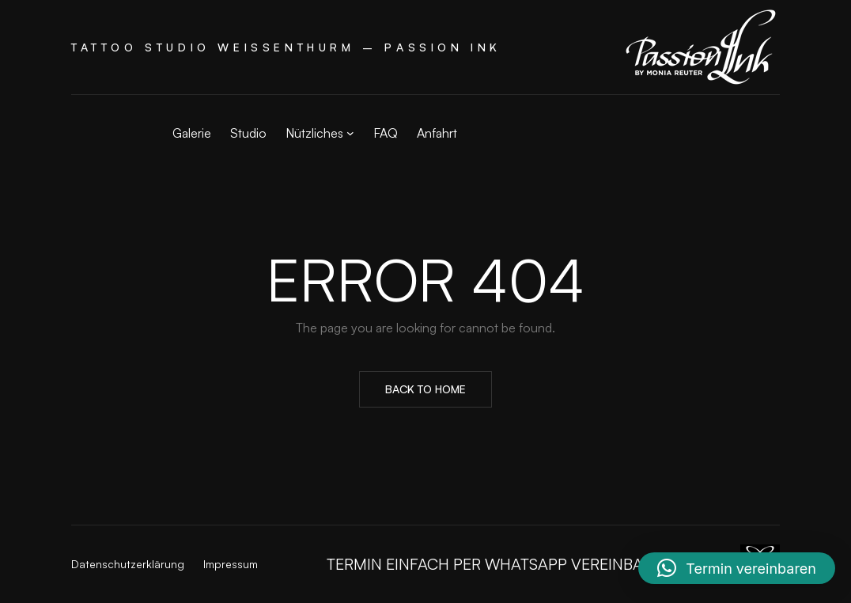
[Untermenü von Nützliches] (350, 133)
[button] (736, 568)
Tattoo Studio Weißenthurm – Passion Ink (286, 47)
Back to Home (425, 389)
